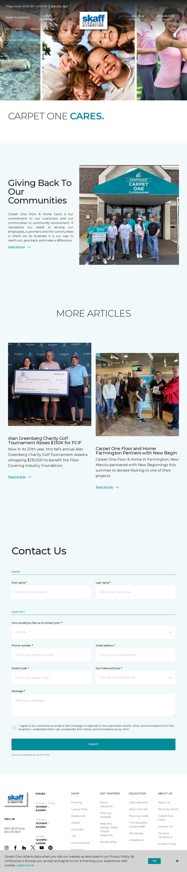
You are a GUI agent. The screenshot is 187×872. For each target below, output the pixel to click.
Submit (93, 744)
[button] (128, 29)
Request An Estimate (165, 17)
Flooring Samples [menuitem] (105, 815)
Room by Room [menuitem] (168, 809)
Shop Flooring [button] (17, 17)
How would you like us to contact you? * (37, 623)
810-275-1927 (59, 6)
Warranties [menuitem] (136, 833)
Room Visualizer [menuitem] (106, 804)
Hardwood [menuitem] (78, 816)
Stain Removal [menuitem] (138, 802)
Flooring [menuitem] (76, 802)
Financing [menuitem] (77, 849)
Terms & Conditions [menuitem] (165, 835)
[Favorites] (134, 29)
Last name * (103, 582)
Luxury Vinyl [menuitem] (79, 809)
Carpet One (15, 40)
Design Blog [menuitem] (108, 842)
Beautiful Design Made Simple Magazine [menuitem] (109, 829)
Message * (18, 691)
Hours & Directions (137, 17)
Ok (154, 861)
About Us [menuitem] (164, 802)
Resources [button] (14, 29)
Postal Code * (20, 668)
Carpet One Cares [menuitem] (165, 817)
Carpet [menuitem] (75, 822)
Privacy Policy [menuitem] (167, 844)
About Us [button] (37, 29)
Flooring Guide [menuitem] (138, 816)
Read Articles (19, 247)
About (33, 40)
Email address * (105, 645)
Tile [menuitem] (73, 836)
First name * (19, 582)
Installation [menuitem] (136, 840)
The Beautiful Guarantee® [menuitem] (138, 824)
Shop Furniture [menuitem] (47, 17)
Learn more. (25, 865)
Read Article (19, 477)
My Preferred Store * (109, 668)
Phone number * (22, 645)
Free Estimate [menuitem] (80, 843)
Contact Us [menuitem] (165, 826)
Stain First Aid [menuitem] (138, 809)
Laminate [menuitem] (77, 829)
